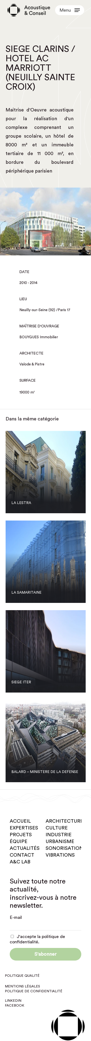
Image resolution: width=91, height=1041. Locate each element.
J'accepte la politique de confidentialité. (37, 939)
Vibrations (60, 855)
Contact (22, 855)
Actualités (25, 848)
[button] (69, 10)
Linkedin (13, 1000)
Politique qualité (22, 976)
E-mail (16, 917)
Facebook (14, 1005)
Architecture (64, 821)
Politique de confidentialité (33, 991)
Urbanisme (60, 841)
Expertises (24, 828)
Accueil (20, 821)
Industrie (59, 834)
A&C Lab (20, 862)
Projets (21, 834)
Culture (57, 828)
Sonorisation (64, 848)
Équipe (18, 841)
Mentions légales (22, 986)
